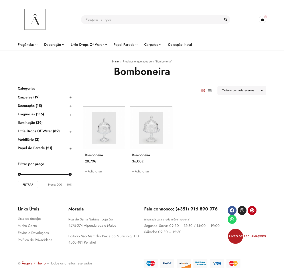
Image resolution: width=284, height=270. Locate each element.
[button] (93, 171)
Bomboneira (94, 155)
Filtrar (27, 184)
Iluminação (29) (30, 122)
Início (115, 61)
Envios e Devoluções (33, 232)
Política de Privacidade (35, 239)
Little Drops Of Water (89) (39, 131)
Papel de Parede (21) (35, 148)
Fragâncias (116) (31, 114)
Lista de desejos (29, 218)
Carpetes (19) (28, 97)
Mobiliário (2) (28, 139)
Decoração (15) (30, 105)
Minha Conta (27, 225)
